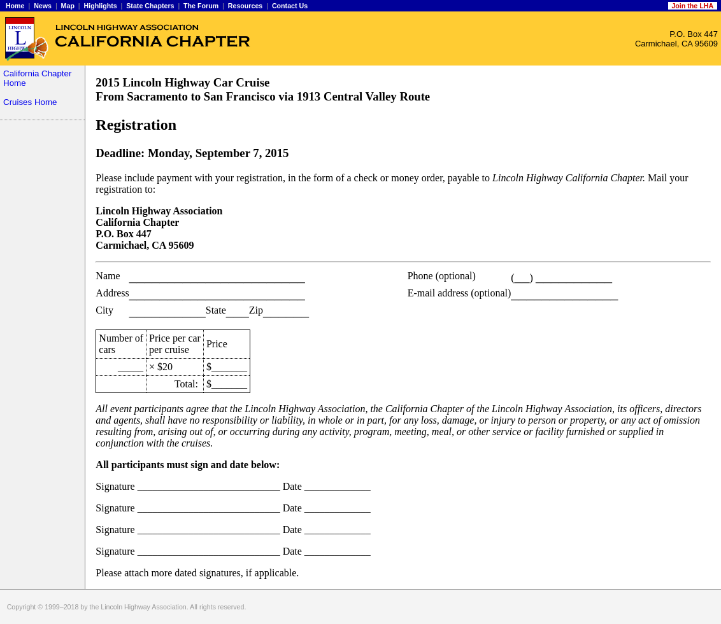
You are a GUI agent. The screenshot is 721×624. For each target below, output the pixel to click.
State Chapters (150, 6)
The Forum (200, 6)
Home (15, 6)
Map (68, 6)
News (43, 6)
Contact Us (290, 6)
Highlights (100, 6)
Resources (245, 6)
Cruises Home (30, 102)
